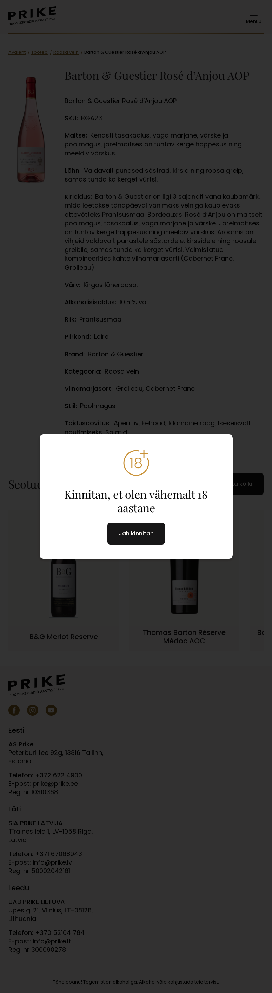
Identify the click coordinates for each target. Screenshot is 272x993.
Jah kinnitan (136, 533)
